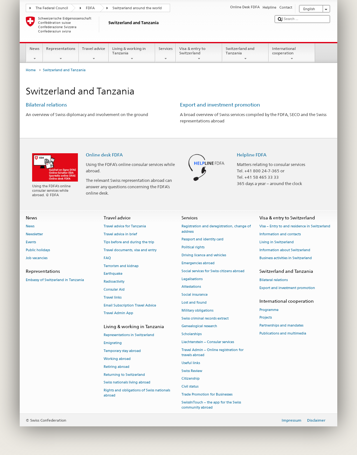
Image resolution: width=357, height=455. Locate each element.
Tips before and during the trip (129, 242)
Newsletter (34, 234)
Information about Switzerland (284, 250)
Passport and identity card (202, 240)
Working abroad (117, 359)
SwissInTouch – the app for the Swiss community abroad (211, 405)
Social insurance (195, 295)
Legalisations (192, 279)
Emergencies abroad (198, 263)
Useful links (191, 363)
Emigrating (113, 343)
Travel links (112, 297)
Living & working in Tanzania (132, 53)
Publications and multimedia (282, 333)
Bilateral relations (46, 105)
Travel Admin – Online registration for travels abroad (213, 352)
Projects (265, 318)
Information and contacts (280, 234)
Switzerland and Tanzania (245, 53)
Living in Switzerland (276, 242)
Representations (61, 53)
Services (165, 53)
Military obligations (197, 310)
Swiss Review (192, 371)
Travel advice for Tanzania (125, 226)
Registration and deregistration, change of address (216, 229)
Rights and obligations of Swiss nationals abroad (137, 393)
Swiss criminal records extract (205, 318)
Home (31, 70)
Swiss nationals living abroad (127, 383)
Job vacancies (36, 258)
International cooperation (292, 53)
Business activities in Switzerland (285, 258)
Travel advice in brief (120, 234)
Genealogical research (199, 326)
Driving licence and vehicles (204, 255)
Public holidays (38, 250)
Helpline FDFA (251, 154)
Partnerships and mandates (281, 326)
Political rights (193, 247)
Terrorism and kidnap (121, 266)
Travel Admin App (118, 313)
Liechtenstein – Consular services (208, 342)
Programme (268, 310)
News (34, 53)
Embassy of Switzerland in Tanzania (55, 280)
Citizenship (191, 379)
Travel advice (93, 53)
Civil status (190, 387)
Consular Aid (114, 289)
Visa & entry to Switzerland (199, 53)
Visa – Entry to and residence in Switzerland (294, 226)
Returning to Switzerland (124, 375)
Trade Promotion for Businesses (207, 394)
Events (31, 242)
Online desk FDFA (104, 154)
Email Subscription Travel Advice (130, 305)
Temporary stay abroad (122, 351)
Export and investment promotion (220, 105)
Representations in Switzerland (129, 335)
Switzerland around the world (137, 8)
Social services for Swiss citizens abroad (213, 271)
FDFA (90, 8)
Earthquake (113, 274)
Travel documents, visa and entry (130, 250)
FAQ (107, 258)
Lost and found (194, 302)
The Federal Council (52, 8)
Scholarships (192, 334)
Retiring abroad (116, 367)
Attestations (191, 287)
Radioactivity (114, 282)
